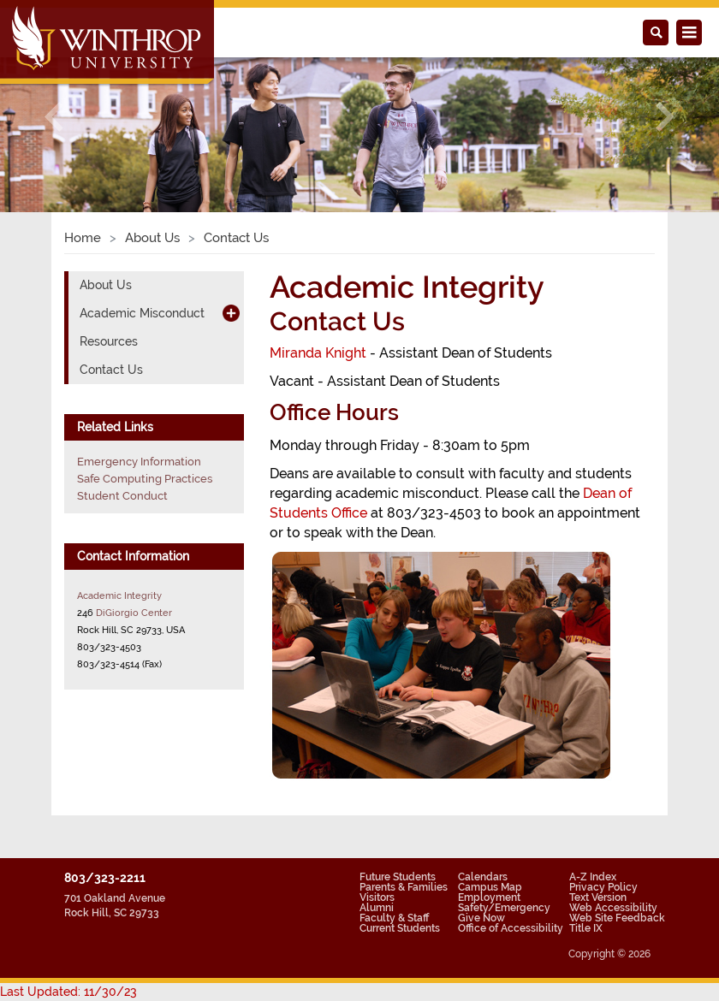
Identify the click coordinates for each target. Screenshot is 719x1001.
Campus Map (490, 887)
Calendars (483, 877)
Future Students (398, 877)
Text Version (598, 897)
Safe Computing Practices (144, 478)
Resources (109, 341)
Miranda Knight (318, 353)
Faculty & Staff (394, 918)
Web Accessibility (613, 908)
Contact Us (111, 369)
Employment (489, 897)
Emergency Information (139, 461)
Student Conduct (122, 495)
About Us (152, 238)
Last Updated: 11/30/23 (68, 991)
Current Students (400, 928)
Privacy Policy (603, 887)
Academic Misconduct (142, 313)
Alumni (377, 908)
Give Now (481, 918)
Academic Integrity (119, 595)
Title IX (586, 928)
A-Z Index (592, 877)
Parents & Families (404, 887)
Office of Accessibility (510, 928)
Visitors (377, 897)
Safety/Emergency (504, 908)
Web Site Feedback (617, 918)
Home (82, 238)
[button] (54, 117)
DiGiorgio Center (134, 613)
